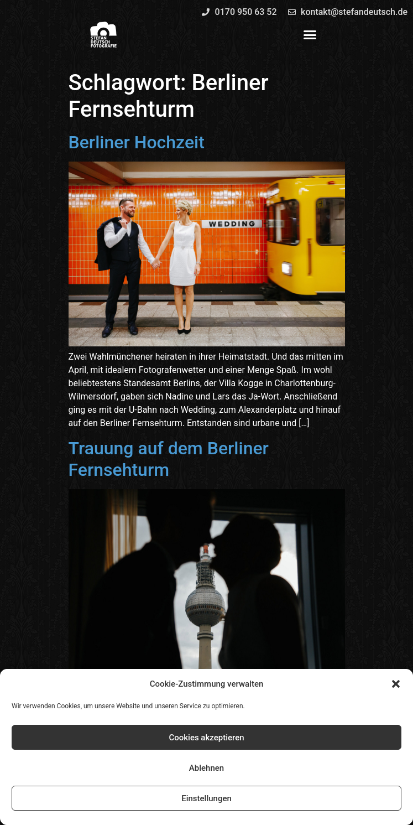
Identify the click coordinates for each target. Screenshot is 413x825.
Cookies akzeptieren (206, 738)
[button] (395, 683)
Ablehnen (206, 768)
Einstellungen (206, 798)
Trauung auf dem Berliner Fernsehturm (169, 459)
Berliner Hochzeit (137, 142)
